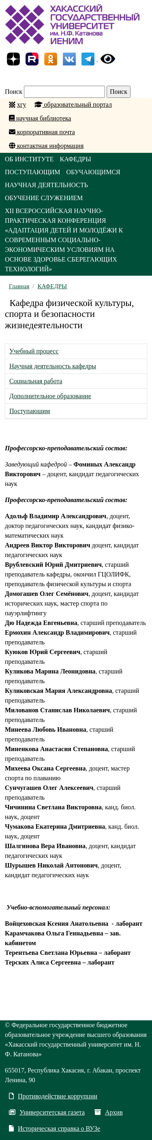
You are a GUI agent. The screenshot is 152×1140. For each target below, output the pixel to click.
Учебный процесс (33, 351)
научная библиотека (40, 118)
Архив (108, 1112)
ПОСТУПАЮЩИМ (32, 172)
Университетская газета (47, 1112)
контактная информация (46, 145)
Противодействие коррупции (53, 1096)
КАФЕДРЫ (75, 159)
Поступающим (29, 410)
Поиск (13, 91)
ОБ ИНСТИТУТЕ (29, 159)
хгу (21, 104)
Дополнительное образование (50, 396)
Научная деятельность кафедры (52, 366)
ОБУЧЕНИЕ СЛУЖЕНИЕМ (44, 197)
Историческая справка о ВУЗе (54, 1128)
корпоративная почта (42, 132)
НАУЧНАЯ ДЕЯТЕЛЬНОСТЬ (46, 185)
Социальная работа (35, 381)
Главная (19, 286)
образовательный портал (73, 104)
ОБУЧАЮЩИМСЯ (93, 172)
